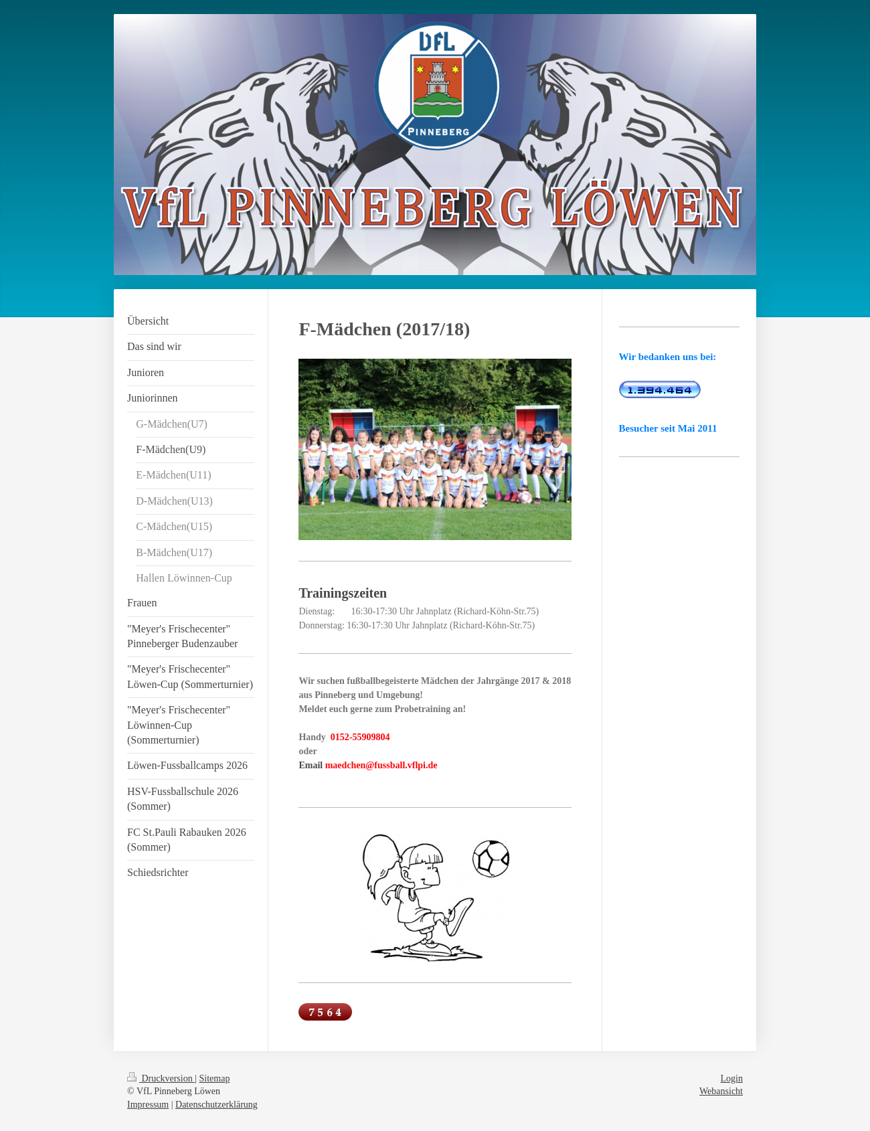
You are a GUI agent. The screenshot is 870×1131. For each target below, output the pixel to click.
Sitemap (214, 1078)
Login (732, 1078)
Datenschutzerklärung (216, 1105)
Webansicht (721, 1091)
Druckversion (161, 1078)
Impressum (148, 1105)
